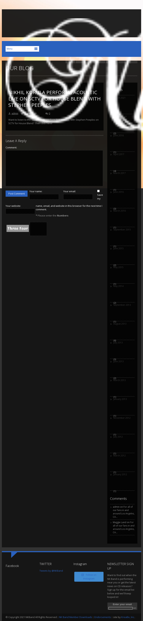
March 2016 (119, 210)
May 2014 (118, 286)
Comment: (11, 147)
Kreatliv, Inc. (128, 617)
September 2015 (122, 229)
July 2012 (118, 436)
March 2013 (119, 380)
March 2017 (119, 173)
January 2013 (120, 399)
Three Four (17, 228)
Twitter (80, 58)
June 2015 (118, 248)
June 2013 (118, 361)
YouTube (90, 58)
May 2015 (118, 267)
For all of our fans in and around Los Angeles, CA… (123, 511)
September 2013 (122, 304)
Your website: (13, 205)
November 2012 (122, 417)
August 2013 (119, 323)
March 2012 (119, 455)
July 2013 (118, 342)
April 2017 (118, 154)
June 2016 (118, 192)
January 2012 (120, 474)
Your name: (35, 191)
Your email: (69, 191)
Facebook (70, 58)
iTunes (110, 58)
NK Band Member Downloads (75, 617)
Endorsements (102, 617)
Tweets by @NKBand (51, 570)
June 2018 (118, 135)
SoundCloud (100, 58)
